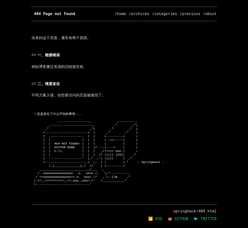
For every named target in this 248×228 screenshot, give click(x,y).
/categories (164, 13)
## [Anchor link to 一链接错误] (33, 54)
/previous (190, 13)
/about (210, 13)
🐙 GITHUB (178, 218)
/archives (139, 13)
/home (120, 13)
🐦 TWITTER (205, 218)
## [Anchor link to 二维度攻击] (33, 83)
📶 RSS (155, 218)
